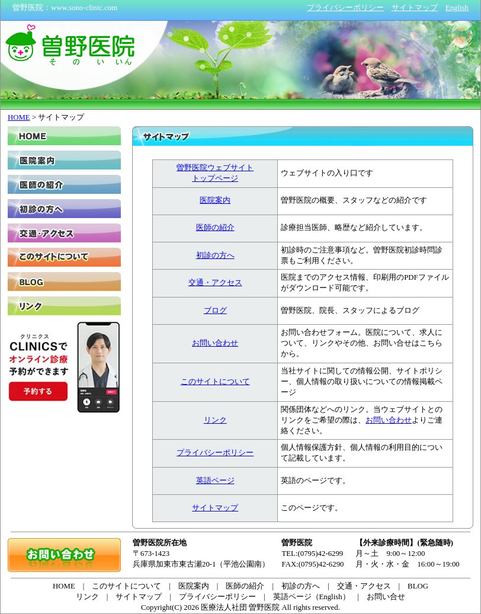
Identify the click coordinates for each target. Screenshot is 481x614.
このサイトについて (215, 382)
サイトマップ (215, 508)
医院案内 (215, 200)
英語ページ (215, 481)
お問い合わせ (215, 343)
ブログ (215, 310)
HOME (19, 117)
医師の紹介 (215, 227)
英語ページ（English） (311, 597)
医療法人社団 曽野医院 (240, 607)
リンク (215, 420)
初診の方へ (215, 255)
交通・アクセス (215, 283)
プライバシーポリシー (215, 453)
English (457, 8)
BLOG (64, 282)
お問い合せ (386, 597)
